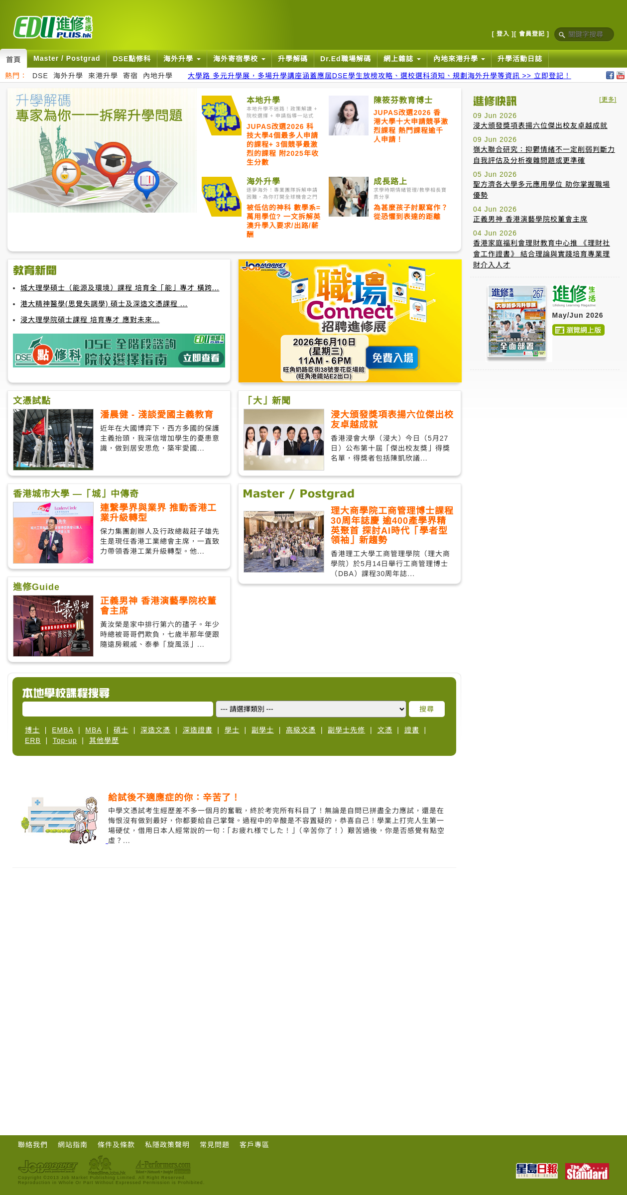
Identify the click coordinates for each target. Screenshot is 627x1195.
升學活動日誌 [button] (520, 59)
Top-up (65, 740)
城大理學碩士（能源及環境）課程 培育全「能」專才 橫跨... (119, 288)
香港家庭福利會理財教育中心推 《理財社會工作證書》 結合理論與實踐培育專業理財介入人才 (541, 254)
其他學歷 (104, 740)
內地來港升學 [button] (459, 59)
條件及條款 (116, 1145)
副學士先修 (346, 730)
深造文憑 (155, 730)
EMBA (62, 730)
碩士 (121, 730)
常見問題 (215, 1145)
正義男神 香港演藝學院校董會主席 (530, 219)
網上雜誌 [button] (402, 59)
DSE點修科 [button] (132, 59)
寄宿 (130, 76)
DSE (40, 76)
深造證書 (198, 730)
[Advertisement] (545, 439)
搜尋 (426, 709)
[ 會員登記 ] (531, 33)
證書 (411, 730)
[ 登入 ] (503, 33)
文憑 (384, 730)
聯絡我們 (33, 1145)
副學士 (262, 730)
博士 (32, 730)
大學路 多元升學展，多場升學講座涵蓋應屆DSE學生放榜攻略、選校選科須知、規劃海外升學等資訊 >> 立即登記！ (379, 76)
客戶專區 (254, 1145)
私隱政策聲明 (167, 1145)
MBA (93, 730)
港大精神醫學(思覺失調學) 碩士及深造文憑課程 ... (104, 304)
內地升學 (158, 76)
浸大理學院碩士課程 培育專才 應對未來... (89, 320)
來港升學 (103, 76)
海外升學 (68, 76)
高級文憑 (301, 730)
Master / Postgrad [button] (66, 58)
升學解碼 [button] (293, 59)
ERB (33, 740)
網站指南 (73, 1145)
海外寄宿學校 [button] (239, 59)
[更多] (608, 99)
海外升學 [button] (182, 59)
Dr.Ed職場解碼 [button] (345, 59)
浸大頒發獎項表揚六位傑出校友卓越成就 (540, 125)
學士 (232, 730)
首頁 (13, 60)
